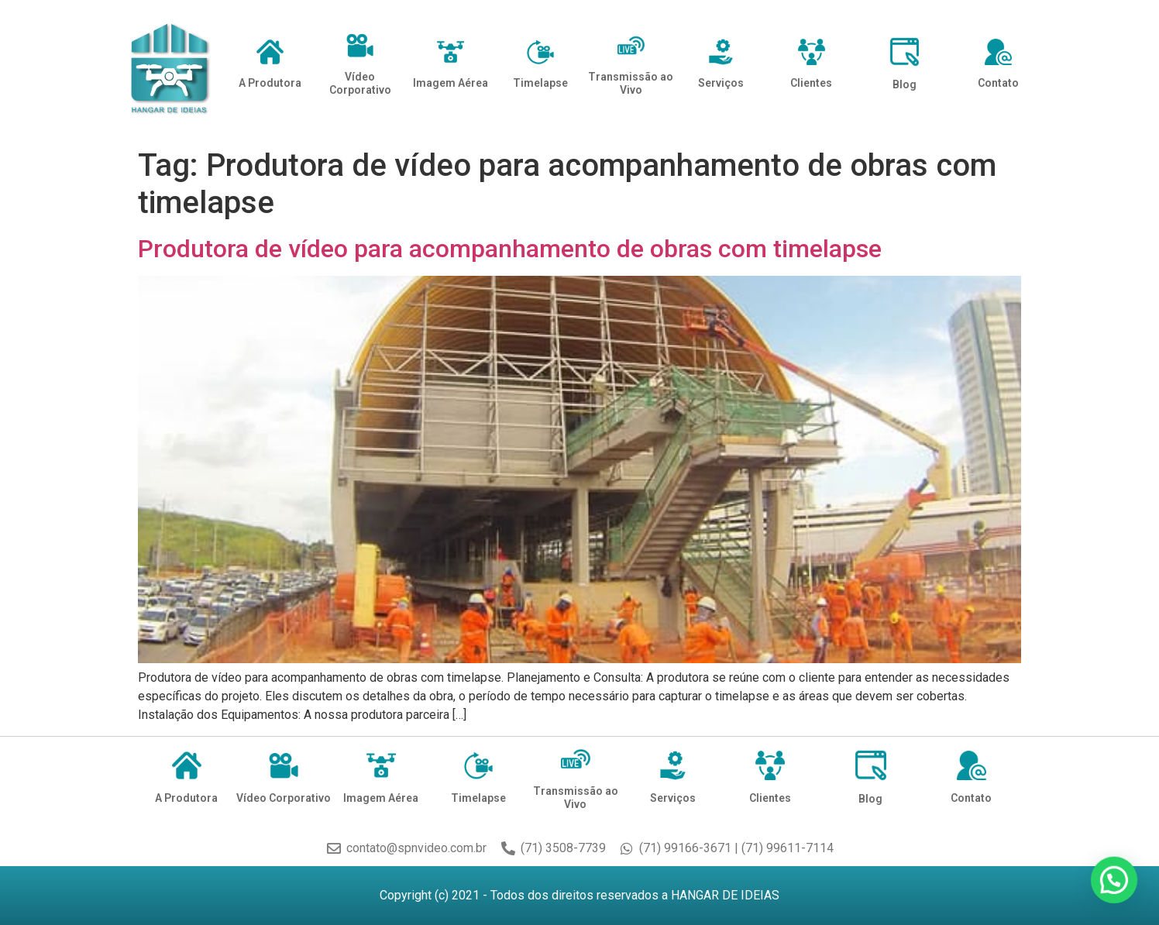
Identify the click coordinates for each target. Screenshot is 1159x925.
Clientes (811, 83)
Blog (904, 84)
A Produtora (270, 83)
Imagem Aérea (450, 83)
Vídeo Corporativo (360, 83)
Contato (998, 83)
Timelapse (540, 83)
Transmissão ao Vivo (630, 83)
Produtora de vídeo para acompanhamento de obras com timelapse (510, 248)
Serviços (721, 83)
